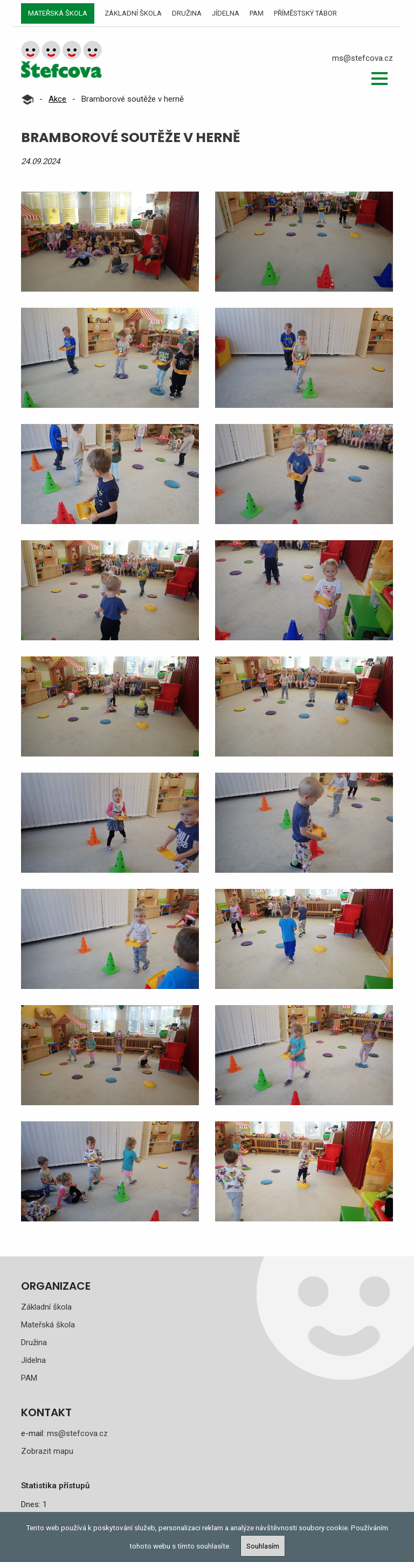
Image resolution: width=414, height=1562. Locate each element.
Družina (187, 13)
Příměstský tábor (305, 13)
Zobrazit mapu (47, 1451)
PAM (257, 13)
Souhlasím (262, 1546)
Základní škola (133, 13)
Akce (57, 99)
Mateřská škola (57, 13)
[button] (379, 78)
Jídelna (225, 13)
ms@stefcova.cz (362, 58)
